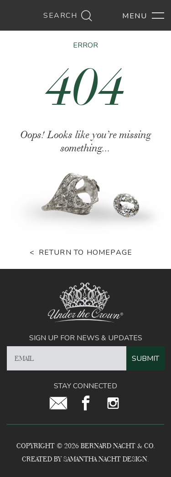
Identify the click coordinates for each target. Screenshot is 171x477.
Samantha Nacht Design (105, 459)
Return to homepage (86, 252)
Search (68, 16)
